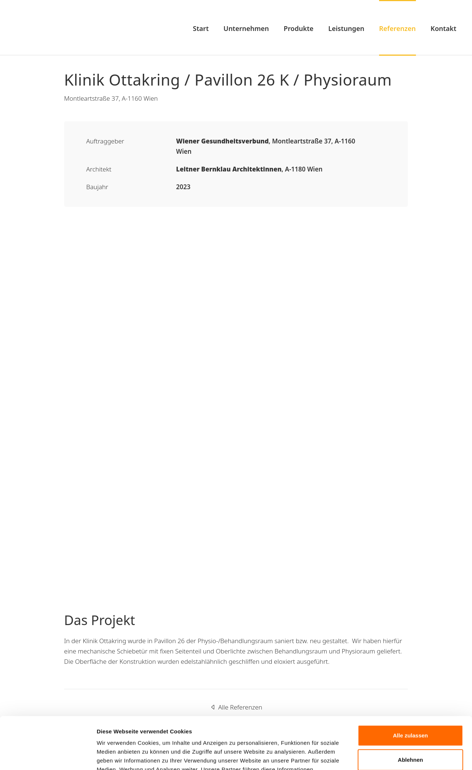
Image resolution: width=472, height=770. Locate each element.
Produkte (298, 28)
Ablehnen (410, 707)
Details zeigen (115, 755)
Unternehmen (246, 28)
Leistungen (346, 28)
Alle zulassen (410, 683)
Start (201, 28)
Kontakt (444, 28)
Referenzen (397, 28)
